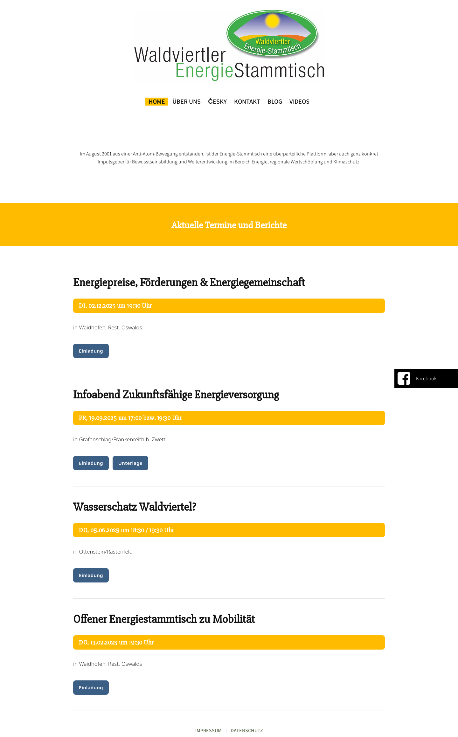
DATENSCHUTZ (247, 730)
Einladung (91, 351)
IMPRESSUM (208, 730)
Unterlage (130, 463)
